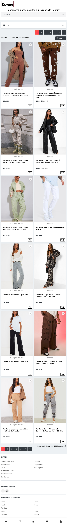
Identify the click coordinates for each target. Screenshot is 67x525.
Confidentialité (6, 474)
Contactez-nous (7, 477)
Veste (3, 511)
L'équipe (37, 461)
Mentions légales (7, 471)
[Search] (33, 14)
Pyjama (4, 514)
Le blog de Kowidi (7, 461)
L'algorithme (38, 464)
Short (36, 505)
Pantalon (4, 508)
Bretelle (36, 514)
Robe (3, 502)
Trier (59, 38)
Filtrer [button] (33, 25)
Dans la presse (39, 468)
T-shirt (36, 502)
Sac (35, 508)
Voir (30, 106)
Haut (3, 505)
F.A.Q (3, 468)
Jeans (36, 511)
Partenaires (5, 464)
